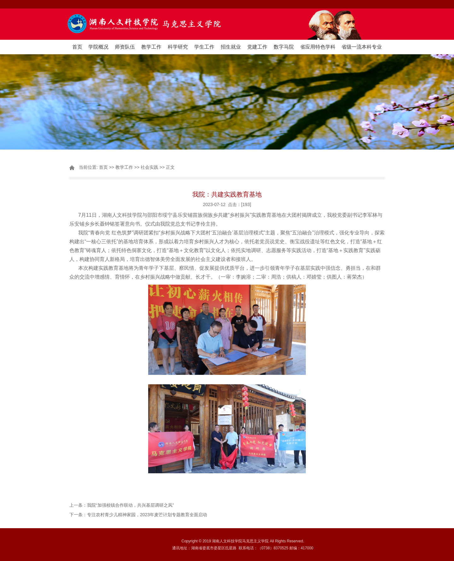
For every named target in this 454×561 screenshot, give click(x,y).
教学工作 (151, 47)
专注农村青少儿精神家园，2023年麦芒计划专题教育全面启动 (147, 514)
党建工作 (257, 47)
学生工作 (204, 47)
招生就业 (231, 47)
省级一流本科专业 (361, 47)
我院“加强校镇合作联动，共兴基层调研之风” (130, 505)
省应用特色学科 (317, 47)
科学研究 (178, 47)
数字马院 (284, 47)
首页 (77, 47)
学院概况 (98, 47)
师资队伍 (125, 47)
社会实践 (149, 167)
